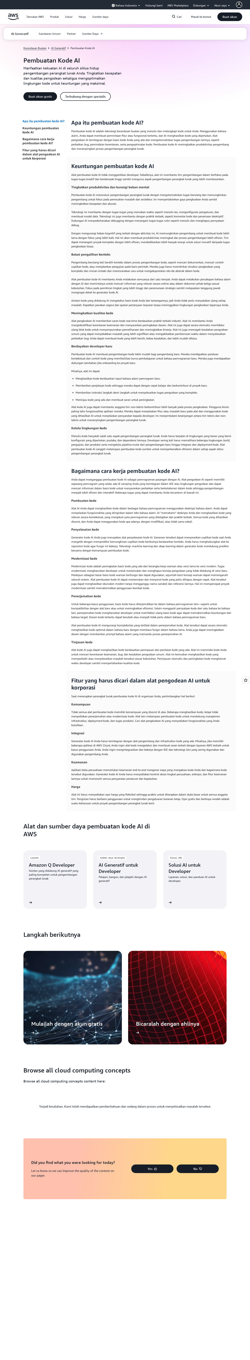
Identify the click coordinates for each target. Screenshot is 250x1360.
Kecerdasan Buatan (34, 48)
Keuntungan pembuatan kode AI (40, 130)
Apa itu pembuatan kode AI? (43, 121)
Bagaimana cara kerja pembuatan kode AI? (38, 141)
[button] (35, 16)
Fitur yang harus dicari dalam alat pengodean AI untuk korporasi (41, 154)
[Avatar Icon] (239, 5)
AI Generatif (58, 48)
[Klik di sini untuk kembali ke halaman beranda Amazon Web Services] (13, 18)
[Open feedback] (245, 680)
